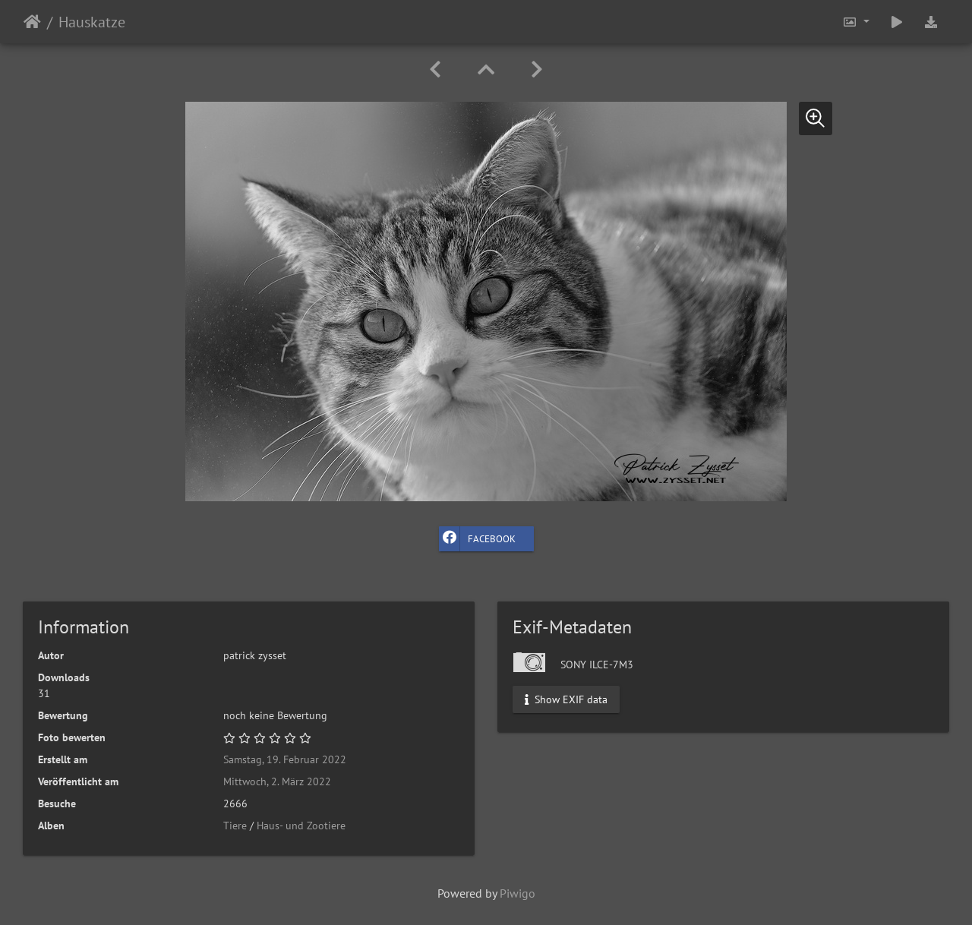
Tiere (235, 825)
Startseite (32, 22)
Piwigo (517, 893)
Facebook (477, 538)
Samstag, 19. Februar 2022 (284, 759)
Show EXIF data (566, 699)
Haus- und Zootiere (301, 825)
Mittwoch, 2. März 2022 (277, 781)
